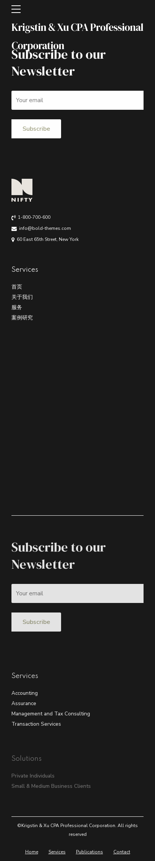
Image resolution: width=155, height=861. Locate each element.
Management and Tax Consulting (50, 713)
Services (57, 852)
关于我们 (22, 297)
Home (31, 852)
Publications (89, 852)
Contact (121, 852)
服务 (16, 307)
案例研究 (22, 317)
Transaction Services (36, 724)
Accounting (24, 693)
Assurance (23, 703)
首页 (16, 286)
